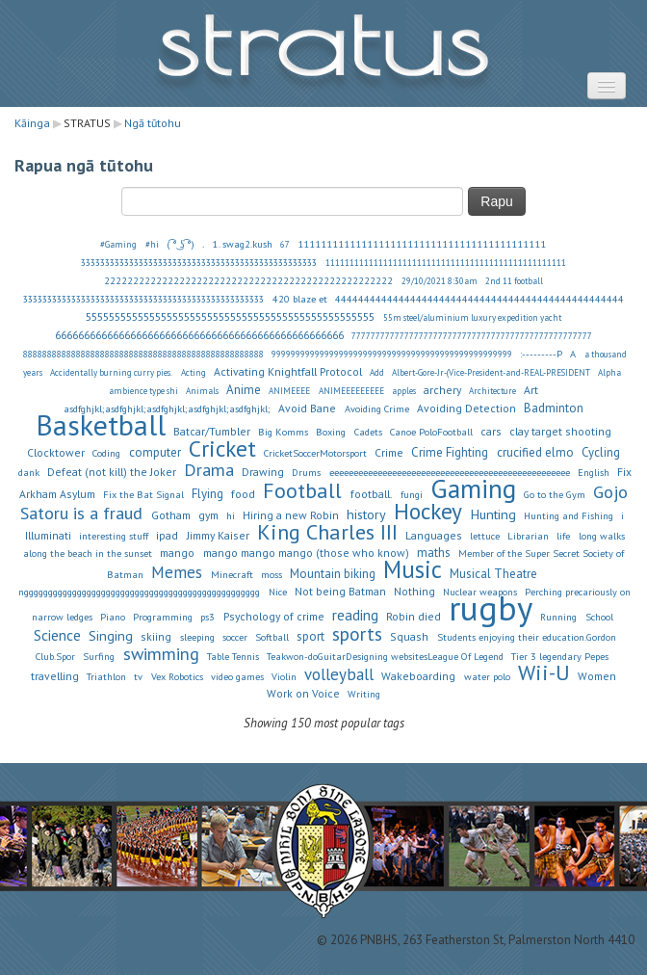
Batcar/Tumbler (211, 431)
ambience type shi (143, 391)
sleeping (197, 637)
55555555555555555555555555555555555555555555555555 (230, 316)
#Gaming (118, 244)
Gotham (171, 515)
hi (230, 515)
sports (357, 633)
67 (285, 244)
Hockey (428, 510)
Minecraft (232, 574)
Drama (209, 469)
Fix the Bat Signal (143, 494)
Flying (207, 494)
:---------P (541, 353)
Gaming (473, 488)
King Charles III (327, 531)
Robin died (413, 616)
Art (531, 389)
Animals (202, 391)
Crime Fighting (449, 452)
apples (404, 391)
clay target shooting (560, 431)
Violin (284, 676)
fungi (412, 494)
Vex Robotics (177, 676)
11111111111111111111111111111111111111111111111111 (445, 263)
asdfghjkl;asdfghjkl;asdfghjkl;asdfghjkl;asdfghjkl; (167, 408)
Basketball (101, 425)
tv (138, 676)
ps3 (207, 616)
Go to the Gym (554, 494)
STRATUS (323, 53)
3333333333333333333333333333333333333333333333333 (199, 263)
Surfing (99, 656)
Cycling (601, 452)
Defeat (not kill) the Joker (111, 471)
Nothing (414, 591)
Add (377, 373)
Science (57, 635)
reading (355, 614)
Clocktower (56, 452)
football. (371, 494)
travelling (55, 676)
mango (177, 552)
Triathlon (106, 676)
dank (28, 472)
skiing (156, 636)
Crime (389, 452)
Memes (176, 572)
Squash (409, 636)
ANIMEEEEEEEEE (351, 391)
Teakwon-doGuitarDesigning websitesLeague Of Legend (385, 656)
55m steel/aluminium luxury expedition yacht (472, 318)
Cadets (368, 431)
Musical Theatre (493, 574)
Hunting (493, 514)
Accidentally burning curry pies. (111, 373)
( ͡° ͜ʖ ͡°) (180, 243)
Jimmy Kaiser (218, 535)
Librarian (528, 535)
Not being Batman (340, 591)
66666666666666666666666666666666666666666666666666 (199, 335)
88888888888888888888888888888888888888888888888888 (143, 354)
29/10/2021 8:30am (439, 281)
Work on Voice (303, 693)
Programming (163, 616)
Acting (193, 373)
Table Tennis (233, 656)
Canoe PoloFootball (431, 431)
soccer (234, 637)
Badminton (553, 408)
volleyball (339, 674)
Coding (106, 453)
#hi (152, 244)
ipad (167, 535)
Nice (278, 591)
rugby (490, 608)
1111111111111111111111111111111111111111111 (422, 243)
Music (412, 569)
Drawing (263, 471)
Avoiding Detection (466, 408)
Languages (433, 535)
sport (310, 636)
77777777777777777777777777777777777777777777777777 (471, 336)
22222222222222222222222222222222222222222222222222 (248, 280)
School (599, 616)
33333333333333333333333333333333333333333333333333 (143, 299)
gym (208, 515)
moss (271, 574)
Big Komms (283, 431)
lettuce (485, 535)
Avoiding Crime (377, 408)
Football (302, 490)
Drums (306, 472)
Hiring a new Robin (291, 515)
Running (558, 616)
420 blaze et (299, 298)
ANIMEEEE (289, 391)
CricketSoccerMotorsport (315, 453)
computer (155, 452)
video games (237, 676)
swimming (161, 653)
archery (442, 389)
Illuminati (48, 535)
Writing (364, 693)
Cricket (222, 448)
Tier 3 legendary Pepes (559, 656)
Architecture (492, 391)
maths (434, 552)
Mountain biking (332, 574)
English (593, 472)
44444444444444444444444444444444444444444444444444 (479, 298)
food (243, 494)
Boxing (331, 431)
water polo (487, 676)
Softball (272, 637)
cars (491, 431)
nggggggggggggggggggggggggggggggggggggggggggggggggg (139, 591)
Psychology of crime (273, 616)
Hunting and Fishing (568, 515)
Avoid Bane (307, 408)
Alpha (609, 373)
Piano (112, 616)
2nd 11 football (514, 281)
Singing (111, 635)
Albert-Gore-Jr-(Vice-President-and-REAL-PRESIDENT (491, 373)
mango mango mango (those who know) (306, 552)
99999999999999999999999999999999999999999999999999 (392, 354)
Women (597, 676)
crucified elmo (535, 452)
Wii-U (544, 672)
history (366, 514)
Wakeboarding (418, 676)
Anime (243, 390)
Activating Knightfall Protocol (288, 371)
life (563, 535)
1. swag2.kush (242, 243)
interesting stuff (113, 535)
